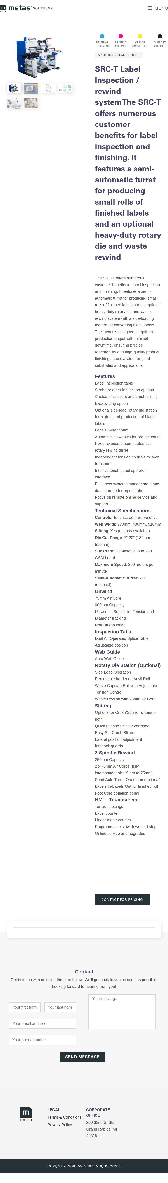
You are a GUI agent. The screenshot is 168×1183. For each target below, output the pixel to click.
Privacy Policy (59, 1125)
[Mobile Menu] (158, 8)
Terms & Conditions (64, 1117)
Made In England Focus (119, 55)
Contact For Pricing (122, 899)
